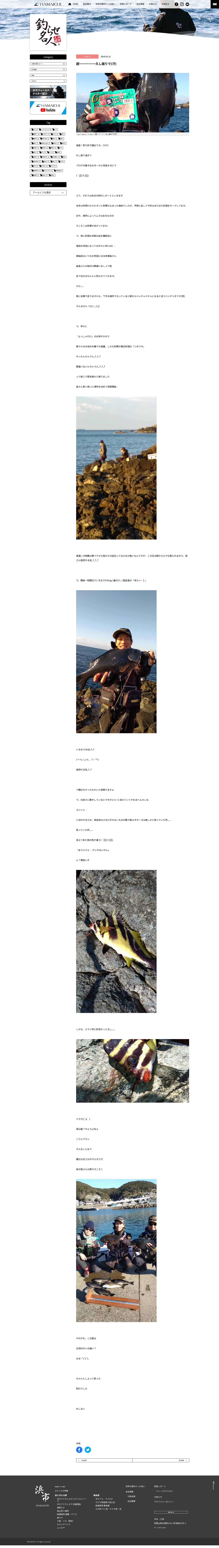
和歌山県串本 (41, 256)
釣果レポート (126, 4)
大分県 (38, 244)
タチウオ (53, 238)
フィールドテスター (44, 145)
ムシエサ (61, 1530)
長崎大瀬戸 (54, 244)
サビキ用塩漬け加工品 (105, 1504)
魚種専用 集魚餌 (102, 1508)
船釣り (54, 201)
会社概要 (131, 1503)
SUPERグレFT (41, 250)
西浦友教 (55, 188)
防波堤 (52, 176)
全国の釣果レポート (48, 65)
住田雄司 (53, 164)
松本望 (38, 176)
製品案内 (87, 4)
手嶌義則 (53, 152)
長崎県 (57, 170)
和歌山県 (55, 195)
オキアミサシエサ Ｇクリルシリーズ (72, 1502)
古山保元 (58, 231)
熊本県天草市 (41, 231)
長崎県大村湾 (41, 170)
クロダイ (57, 158)
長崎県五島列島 (42, 268)
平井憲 (38, 238)
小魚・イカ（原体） (66, 1523)
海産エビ (61, 1510)
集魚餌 (96, 1497)
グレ (38, 152)
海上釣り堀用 (63, 1513)
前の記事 (90, 1461)
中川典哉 (39, 195)
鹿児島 (38, 207)
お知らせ (153, 4)
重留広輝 (55, 274)
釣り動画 (48, 73)
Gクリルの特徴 (61, 1493)
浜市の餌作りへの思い (105, 4)
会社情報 (140, 4)
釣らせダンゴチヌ (42, 262)
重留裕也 (53, 213)
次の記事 (174, 1461)
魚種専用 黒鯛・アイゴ (67, 1516)
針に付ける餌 (61, 1497)
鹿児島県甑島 (41, 225)
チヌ (38, 139)
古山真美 (39, 219)
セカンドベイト (64, 1527)
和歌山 (57, 225)
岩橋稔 (38, 164)
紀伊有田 (60, 268)
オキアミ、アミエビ (104, 1501)
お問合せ (165, 4)
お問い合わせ (171, 1515)
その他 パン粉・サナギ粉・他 (108, 1511)
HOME (75, 4)
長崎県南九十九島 (42, 182)
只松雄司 (39, 188)
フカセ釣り (40, 158)
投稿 (48, 81)
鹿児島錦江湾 (57, 219)
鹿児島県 (39, 274)
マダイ (38, 213)
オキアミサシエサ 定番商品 (69, 1506)
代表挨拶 (131, 1499)
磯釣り (52, 207)
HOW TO (48, 89)
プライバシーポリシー (164, 1504)
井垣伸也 (39, 201)
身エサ (60, 1520)
